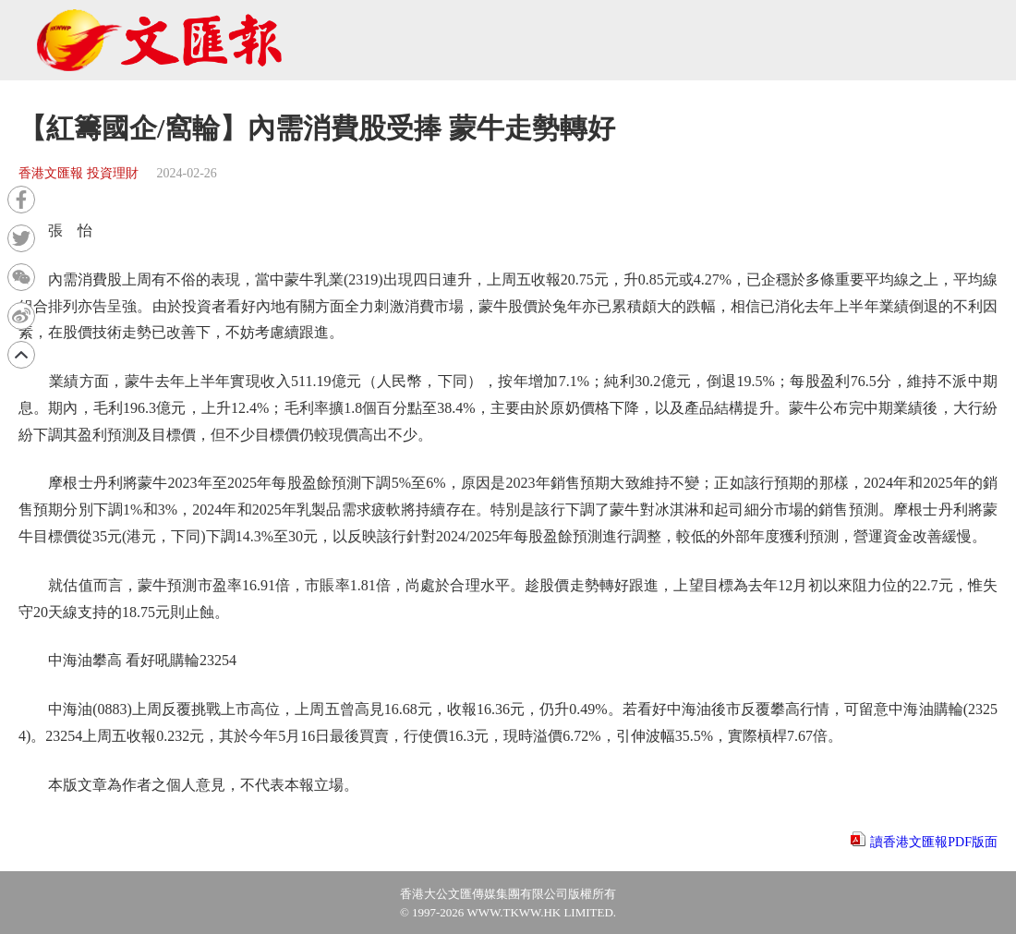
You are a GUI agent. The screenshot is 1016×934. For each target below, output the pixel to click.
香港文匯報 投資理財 (78, 173)
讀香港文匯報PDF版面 (934, 842)
